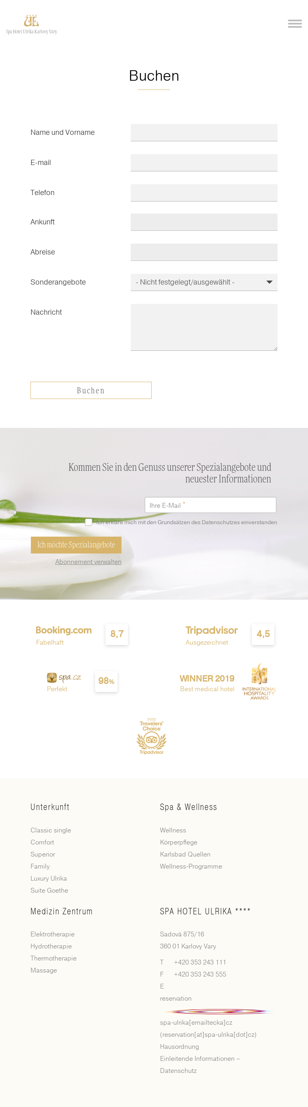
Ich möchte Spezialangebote (76, 545)
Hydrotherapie (51, 946)
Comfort (42, 842)
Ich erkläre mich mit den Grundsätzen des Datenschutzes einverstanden (182, 522)
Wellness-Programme (191, 866)
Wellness (173, 830)
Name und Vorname (62, 132)
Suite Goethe (49, 890)
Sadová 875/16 (182, 934)
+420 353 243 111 (200, 962)
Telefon (42, 192)
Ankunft (42, 222)
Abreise (42, 252)
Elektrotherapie (52, 934)
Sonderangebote (58, 282)
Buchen (91, 391)
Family (40, 866)
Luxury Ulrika (48, 878)
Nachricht (46, 312)
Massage (43, 970)
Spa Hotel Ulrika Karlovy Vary (31, 31)
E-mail (40, 162)
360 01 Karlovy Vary (188, 946)
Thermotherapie (53, 958)
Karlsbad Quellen (185, 854)
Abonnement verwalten (88, 562)
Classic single (50, 830)
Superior (42, 854)
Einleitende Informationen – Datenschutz (200, 1064)
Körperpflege (178, 842)
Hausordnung (179, 1046)
